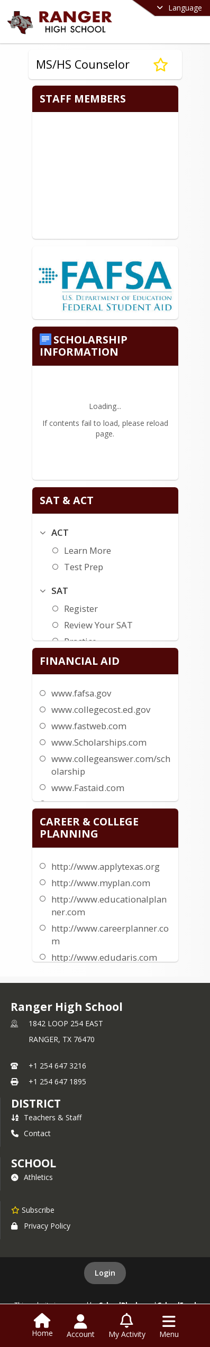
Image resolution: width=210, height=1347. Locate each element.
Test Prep (83, 567)
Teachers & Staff (46, 1117)
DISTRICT (36, 1103)
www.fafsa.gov (81, 693)
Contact (31, 1133)
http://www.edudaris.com (104, 957)
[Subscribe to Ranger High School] (32, 1209)
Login (105, 1273)
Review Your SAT (98, 625)
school (33, 1163)
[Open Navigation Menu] (169, 1326)
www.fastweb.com (88, 726)
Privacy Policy (40, 1226)
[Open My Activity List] (126, 1326)
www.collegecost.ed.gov (100, 709)
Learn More (87, 550)
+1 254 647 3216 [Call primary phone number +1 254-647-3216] (57, 1066)
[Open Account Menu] (81, 1326)
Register (81, 608)
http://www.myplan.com (100, 883)
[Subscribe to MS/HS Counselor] (161, 64)
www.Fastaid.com (87, 788)
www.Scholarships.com (99, 742)
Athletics (32, 1177)
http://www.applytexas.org (105, 866)
